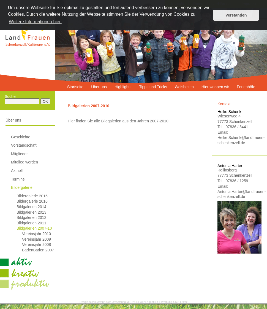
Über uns (13, 120)
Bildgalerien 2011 (31, 223)
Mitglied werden (24, 162)
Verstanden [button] (236, 15)
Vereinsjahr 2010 (36, 234)
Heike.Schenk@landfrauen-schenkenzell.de (239, 140)
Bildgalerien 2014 (31, 207)
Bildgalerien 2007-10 (34, 228)
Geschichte (20, 137)
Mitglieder (19, 154)
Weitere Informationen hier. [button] (35, 21)
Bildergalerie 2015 (32, 196)
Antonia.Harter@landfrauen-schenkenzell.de (239, 194)
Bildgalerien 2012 (31, 217)
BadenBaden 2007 (38, 250)
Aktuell (17, 170)
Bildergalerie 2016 (32, 201)
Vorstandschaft (24, 145)
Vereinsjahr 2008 (36, 244)
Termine (18, 179)
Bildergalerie (21, 187)
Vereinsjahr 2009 (36, 239)
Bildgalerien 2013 (31, 212)
